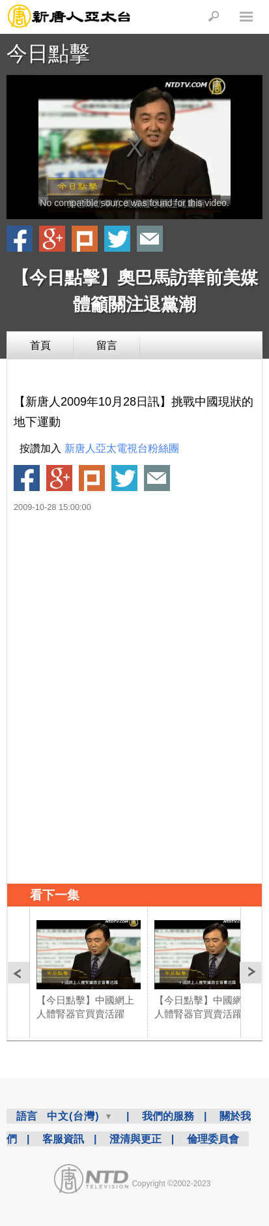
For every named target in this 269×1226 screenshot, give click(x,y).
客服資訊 (63, 1138)
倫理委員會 (213, 1138)
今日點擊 (48, 53)
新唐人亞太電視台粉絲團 (121, 448)
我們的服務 (168, 1116)
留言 (106, 345)
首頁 (40, 345)
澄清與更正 (135, 1138)
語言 (26, 1116)
